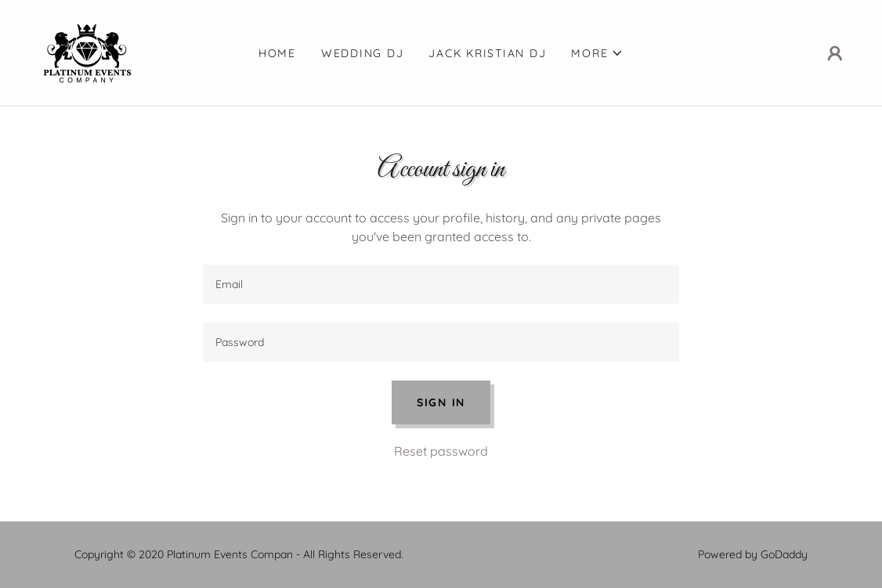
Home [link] (277, 53)
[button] (597, 53)
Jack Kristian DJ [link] (487, 53)
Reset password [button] (441, 451)
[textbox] (441, 284)
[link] (89, 52)
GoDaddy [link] (784, 554)
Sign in (441, 402)
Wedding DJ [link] (362, 53)
